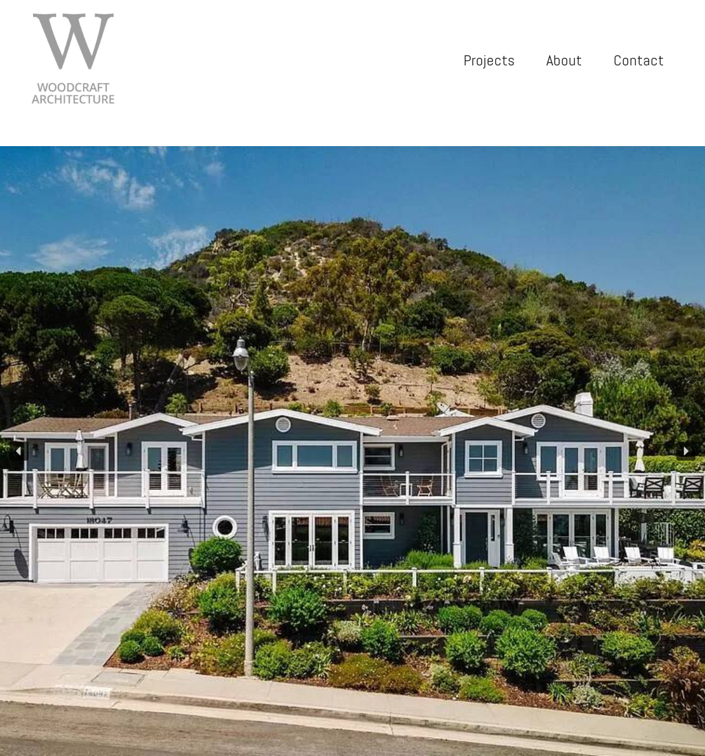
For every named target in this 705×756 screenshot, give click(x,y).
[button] (19, 451)
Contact (639, 60)
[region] (352, 451)
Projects (489, 60)
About (564, 60)
